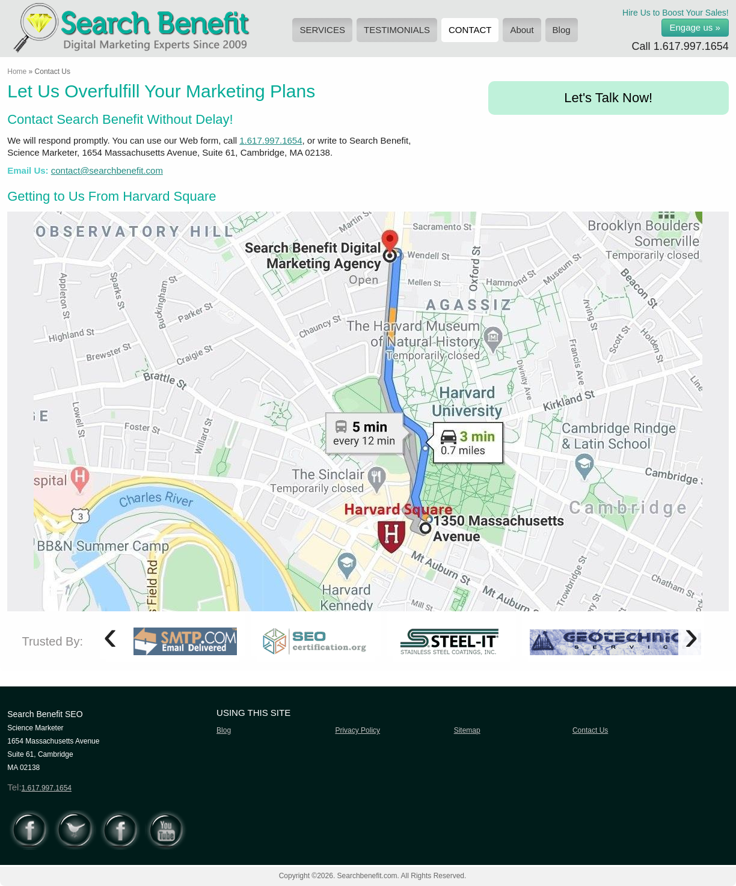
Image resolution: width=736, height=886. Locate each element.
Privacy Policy (357, 730)
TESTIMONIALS (397, 30)
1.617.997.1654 (691, 46)
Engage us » (695, 27)
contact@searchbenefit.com (107, 170)
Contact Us (590, 730)
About (521, 30)
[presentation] (110, 635)
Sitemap (467, 730)
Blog (562, 30)
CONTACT (470, 30)
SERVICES (322, 30)
